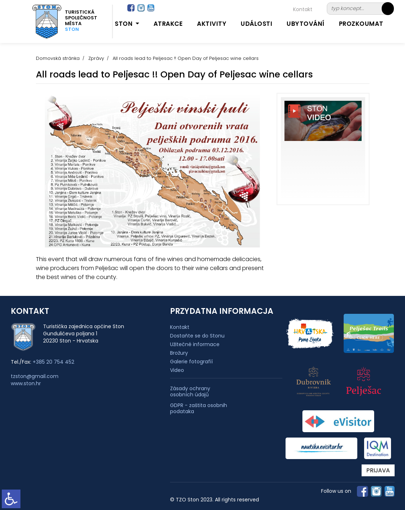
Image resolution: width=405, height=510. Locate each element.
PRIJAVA (378, 470)
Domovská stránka (58, 58)
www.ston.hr (26, 383)
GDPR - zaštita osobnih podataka (198, 408)
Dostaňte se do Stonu (197, 335)
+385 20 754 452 (53, 361)
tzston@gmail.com (34, 376)
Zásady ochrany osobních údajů (190, 392)
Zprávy (96, 58)
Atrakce (168, 23)
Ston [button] (124, 23)
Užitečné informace (195, 344)
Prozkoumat (361, 23)
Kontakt (302, 9)
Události (256, 23)
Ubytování (306, 23)
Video (177, 370)
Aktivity (211, 23)
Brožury (179, 352)
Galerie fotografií (191, 361)
